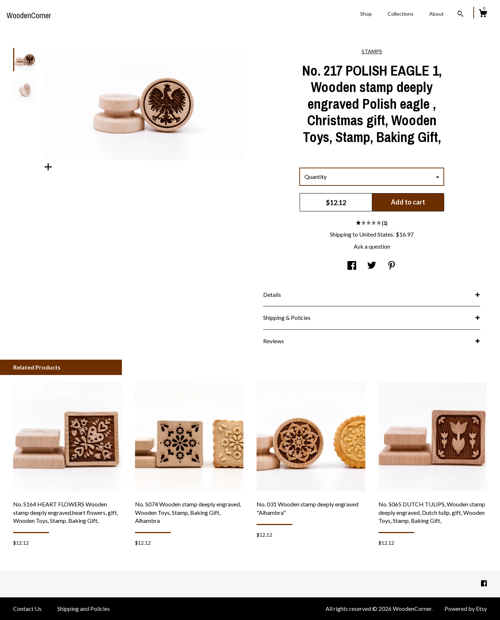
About (436, 14)
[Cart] (483, 14)
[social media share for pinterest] (391, 266)
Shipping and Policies (83, 608)
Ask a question (372, 246)
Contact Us (27, 608)
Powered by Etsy (466, 608)
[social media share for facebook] (351, 266)
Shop (366, 14)
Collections (401, 14)
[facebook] (484, 583)
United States (376, 234)
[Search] (460, 15)
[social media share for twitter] (372, 266)
